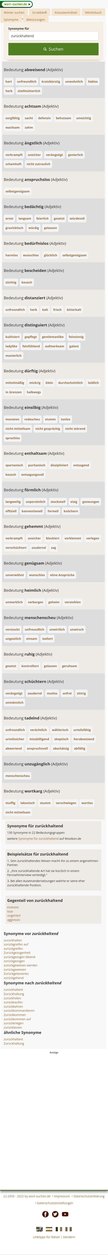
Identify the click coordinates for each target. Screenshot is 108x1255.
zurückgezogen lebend (19, 957)
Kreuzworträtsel (66, 12)
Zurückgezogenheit (17, 953)
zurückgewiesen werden (21, 965)
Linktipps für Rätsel (46, 1237)
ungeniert (14, 915)
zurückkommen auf (17, 1019)
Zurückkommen (15, 1015)
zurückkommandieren (19, 1010)
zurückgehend (14, 978)
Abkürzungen (35, 20)
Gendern (69, 1237)
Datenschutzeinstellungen (55, 1203)
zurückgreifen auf (16, 944)
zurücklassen (13, 1027)
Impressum (62, 1196)
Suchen (53, 49)
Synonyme (11, 20)
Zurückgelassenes (16, 974)
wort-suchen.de (40, 1196)
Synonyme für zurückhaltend (38, 839)
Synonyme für (18, 28)
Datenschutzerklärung (89, 1196)
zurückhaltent (13, 990)
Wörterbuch (93, 12)
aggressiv (13, 920)
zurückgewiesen (15, 969)
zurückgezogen (14, 961)
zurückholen (12, 998)
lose (10, 911)
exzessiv (13, 907)
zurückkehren (13, 1006)
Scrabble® (39, 12)
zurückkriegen (14, 1023)
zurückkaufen (13, 1002)
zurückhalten (13, 940)
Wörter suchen (14, 12)
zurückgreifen (13, 949)
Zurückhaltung (14, 994)
